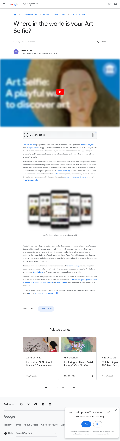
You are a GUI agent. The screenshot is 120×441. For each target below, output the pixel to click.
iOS (30, 293)
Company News (30, 15)
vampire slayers (33, 148)
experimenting (73, 266)
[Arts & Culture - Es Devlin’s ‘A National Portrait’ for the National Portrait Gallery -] (41, 358)
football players (87, 145)
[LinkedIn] (50, 404)
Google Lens (38, 272)
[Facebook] (43, 404)
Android (38, 293)
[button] (101, 42)
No (94, 432)
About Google (31, 425)
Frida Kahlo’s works (30, 180)
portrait (57, 174)
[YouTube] (36, 404)
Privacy (7, 425)
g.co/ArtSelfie (47, 293)
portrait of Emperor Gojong (75, 177)
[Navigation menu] (4, 4)
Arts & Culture (78, 15)
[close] (112, 418)
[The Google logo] (9, 417)
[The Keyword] (15, 15)
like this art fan (61, 283)
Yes (82, 432)
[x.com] (29, 404)
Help (8, 433)
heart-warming (64, 171)
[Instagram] (21, 404)
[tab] (46, 387)
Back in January (29, 145)
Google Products (49, 425)
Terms (18, 425)
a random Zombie (45, 283)
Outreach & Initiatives (54, 15)
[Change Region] (36, 433)
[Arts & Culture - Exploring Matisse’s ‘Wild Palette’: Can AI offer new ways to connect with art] (78, 358)
